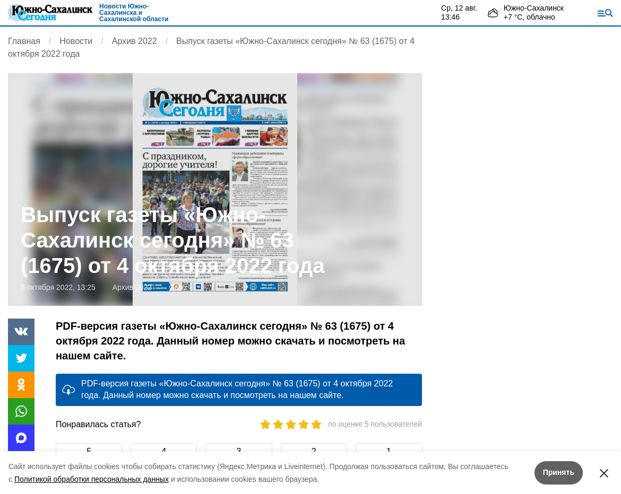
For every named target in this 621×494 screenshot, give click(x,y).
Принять (558, 472)
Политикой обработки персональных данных (91, 479)
